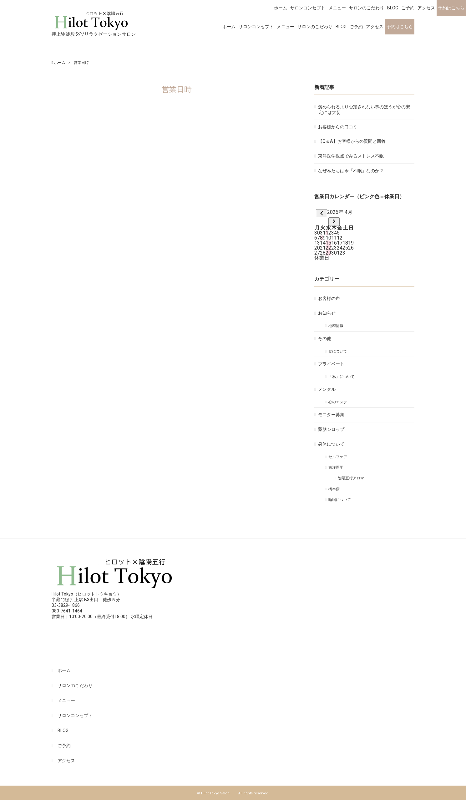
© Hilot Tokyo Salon (216, 793)
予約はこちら (400, 26)
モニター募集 (331, 414)
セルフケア (338, 457)
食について (338, 351)
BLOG (341, 26)
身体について (331, 443)
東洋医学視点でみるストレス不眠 (351, 155)
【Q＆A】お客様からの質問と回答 (352, 141)
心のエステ (338, 402)
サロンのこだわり (314, 26)
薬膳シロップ (331, 429)
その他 (325, 338)
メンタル (327, 389)
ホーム (229, 26)
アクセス (374, 26)
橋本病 (334, 489)
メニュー (285, 26)
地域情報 (336, 325)
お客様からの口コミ (338, 126)
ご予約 (356, 26)
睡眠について (340, 500)
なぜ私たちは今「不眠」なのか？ (351, 170)
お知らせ (327, 313)
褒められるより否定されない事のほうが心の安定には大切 (364, 109)
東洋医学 (336, 467)
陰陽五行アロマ (351, 478)
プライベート (331, 363)
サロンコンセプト (256, 26)
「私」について (342, 376)
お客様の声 (329, 298)
